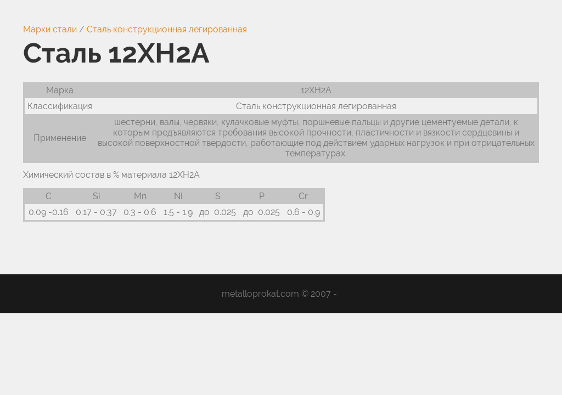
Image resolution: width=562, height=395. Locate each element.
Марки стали (50, 29)
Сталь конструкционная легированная (167, 29)
